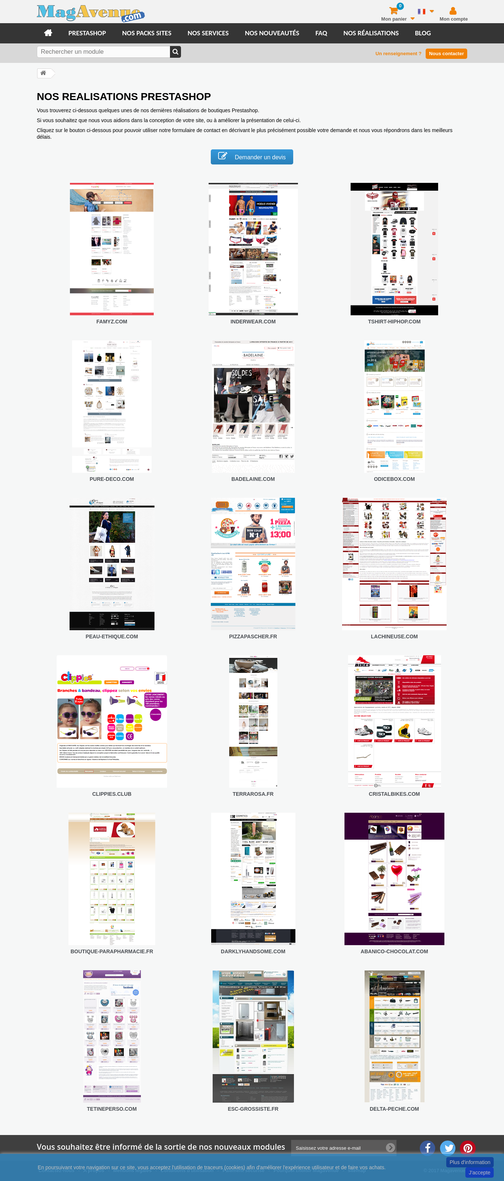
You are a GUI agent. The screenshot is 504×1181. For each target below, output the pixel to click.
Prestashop (87, 33)
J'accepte (479, 1172)
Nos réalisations (371, 33)
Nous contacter (446, 53)
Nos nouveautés (272, 33)
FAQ (321, 33)
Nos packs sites (146, 33)
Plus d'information (470, 1162)
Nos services (208, 33)
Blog (423, 33)
